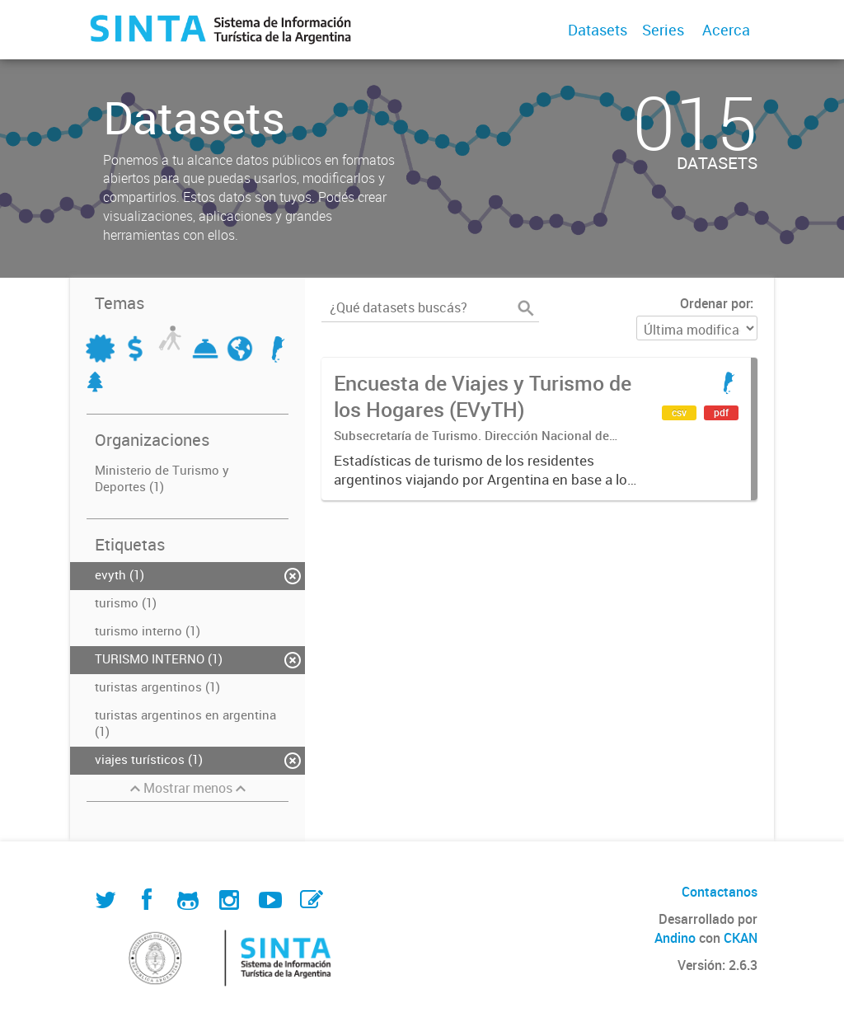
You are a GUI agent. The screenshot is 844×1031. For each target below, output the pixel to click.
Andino (675, 938)
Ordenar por (715, 303)
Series (663, 30)
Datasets (597, 30)
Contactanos (719, 892)
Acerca (726, 30)
